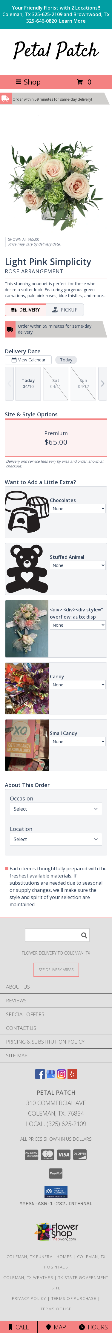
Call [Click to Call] (19, 1327)
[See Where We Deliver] (56, 969)
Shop (28, 82)
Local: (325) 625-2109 (56, 1124)
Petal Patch (56, 51)
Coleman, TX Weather (28, 1277)
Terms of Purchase (73, 1298)
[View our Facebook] (40, 1076)
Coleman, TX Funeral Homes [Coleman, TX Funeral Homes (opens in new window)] (39, 1256)
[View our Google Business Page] (51, 1076)
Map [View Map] (56, 1327)
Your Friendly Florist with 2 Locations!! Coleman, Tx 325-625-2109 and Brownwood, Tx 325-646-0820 (56, 14)
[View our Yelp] (72, 1076)
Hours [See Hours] (93, 1327)
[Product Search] (57, 935)
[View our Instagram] (61, 1076)
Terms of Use (56, 1308)
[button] (56, 1192)
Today (66, 360)
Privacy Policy (29, 1298)
